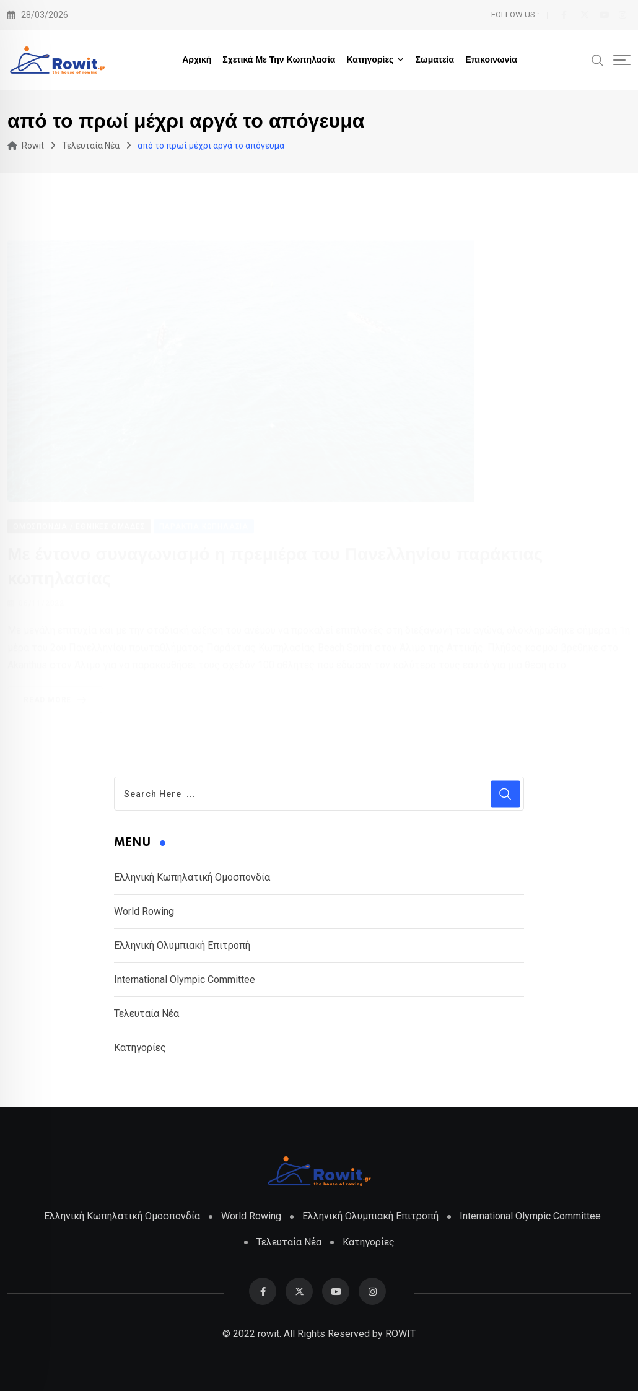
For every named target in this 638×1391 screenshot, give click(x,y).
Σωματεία (434, 60)
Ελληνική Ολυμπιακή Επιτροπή (182, 945)
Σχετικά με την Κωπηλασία (278, 60)
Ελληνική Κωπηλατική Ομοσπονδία (192, 877)
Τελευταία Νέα (146, 1013)
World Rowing (144, 911)
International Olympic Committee (184, 979)
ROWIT (400, 1334)
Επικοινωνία (491, 60)
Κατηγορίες (369, 60)
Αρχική (196, 60)
